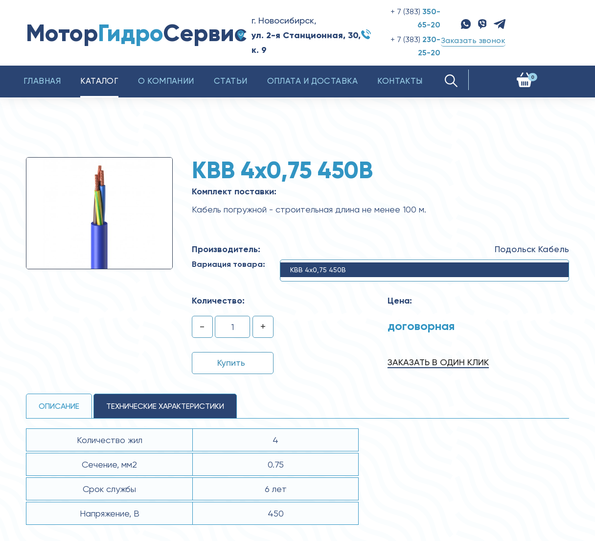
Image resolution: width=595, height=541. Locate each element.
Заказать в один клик (438, 362)
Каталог (99, 81)
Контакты (400, 81)
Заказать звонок (473, 40)
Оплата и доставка (312, 81)
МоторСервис (136, 33)
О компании (166, 81)
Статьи (231, 81)
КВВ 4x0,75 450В (318, 270)
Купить (231, 362)
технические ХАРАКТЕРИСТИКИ (165, 406)
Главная (42, 81)
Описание (59, 406)
